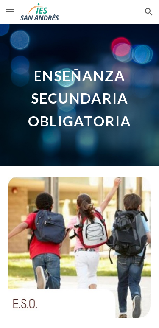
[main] (79, 95)
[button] (10, 11)
